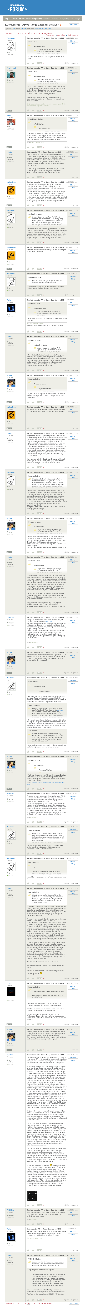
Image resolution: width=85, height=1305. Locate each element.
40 (45, 33)
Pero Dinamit (12, 68)
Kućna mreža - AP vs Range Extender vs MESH (44, 152)
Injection (10, 152)
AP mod (49, 621)
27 (31, 33)
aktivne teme (46, 19)
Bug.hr (7, 19)
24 (22, 33)
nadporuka (74, 63)
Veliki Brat (10, 617)
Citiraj (73, 43)
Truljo (9, 300)
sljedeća (49, 33)
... (20, 33)
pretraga (77, 19)
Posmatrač (11, 38)
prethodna (9, 33)
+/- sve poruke (49, 35)
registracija (37, 19)
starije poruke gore (73, 35)
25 (25, 33)
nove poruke (64, 19)
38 (39, 33)
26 (28, 33)
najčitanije (55, 19)
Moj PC (9, 110)
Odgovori (73, 41)
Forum (14, 19)
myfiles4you (11, 182)
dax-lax (9, 375)
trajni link (66, 63)
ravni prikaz (61, 35)
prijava (30, 19)
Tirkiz (9, 983)
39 (42, 33)
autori (71, 19)
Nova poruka (74, 24)
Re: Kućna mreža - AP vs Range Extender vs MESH (45, 38)
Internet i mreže (24, 19)
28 (34, 33)
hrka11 (9, 115)
